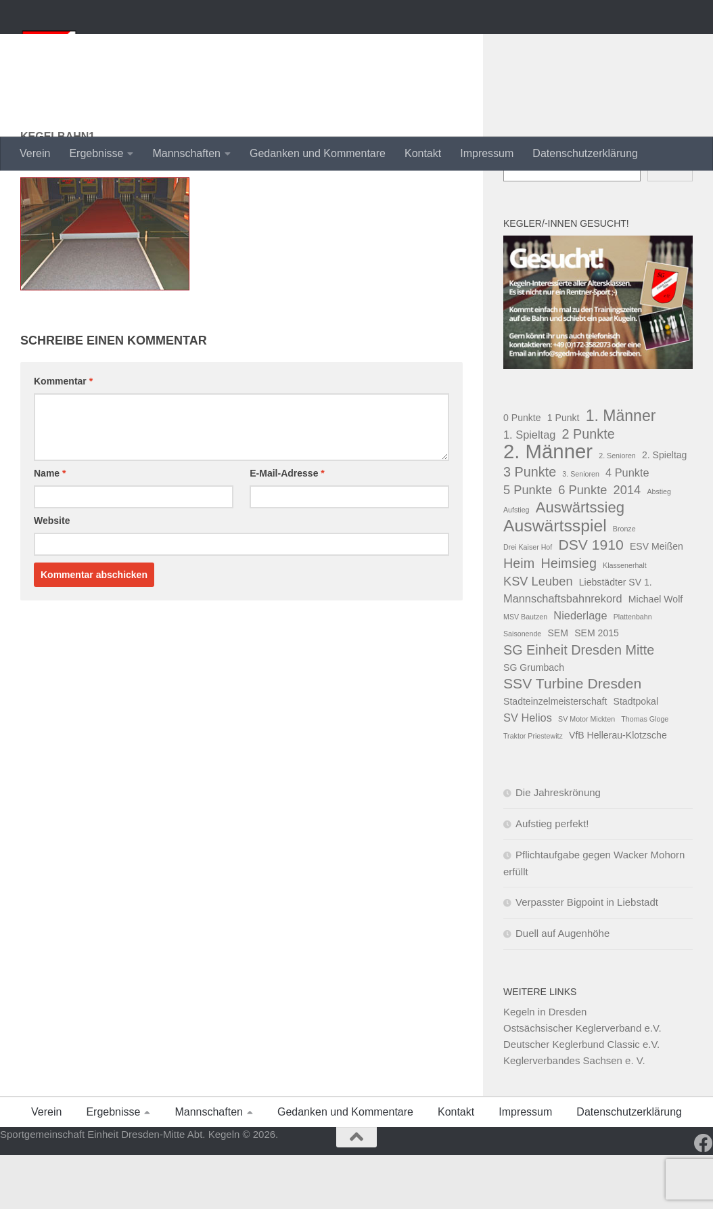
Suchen (520, 198)
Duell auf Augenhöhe (562, 987)
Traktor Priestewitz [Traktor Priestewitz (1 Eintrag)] (533, 790)
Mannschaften (186, 153)
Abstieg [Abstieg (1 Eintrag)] (659, 546)
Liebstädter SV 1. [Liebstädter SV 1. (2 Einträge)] (615, 636)
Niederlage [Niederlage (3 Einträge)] (580, 669)
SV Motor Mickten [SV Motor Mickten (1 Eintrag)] (586, 773)
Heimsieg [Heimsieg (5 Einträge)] (568, 617)
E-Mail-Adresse (287, 527)
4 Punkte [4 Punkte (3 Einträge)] (627, 527)
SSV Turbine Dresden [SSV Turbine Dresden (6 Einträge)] (572, 737)
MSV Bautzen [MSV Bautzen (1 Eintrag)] (525, 671)
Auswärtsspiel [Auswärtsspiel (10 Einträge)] (555, 580)
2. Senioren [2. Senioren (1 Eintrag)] (617, 510)
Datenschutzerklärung (585, 153)
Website (52, 574)
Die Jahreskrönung (558, 846)
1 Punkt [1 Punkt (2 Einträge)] (563, 471)
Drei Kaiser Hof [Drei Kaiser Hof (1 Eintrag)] (527, 601)
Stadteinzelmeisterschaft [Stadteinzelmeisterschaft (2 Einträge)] (555, 755)
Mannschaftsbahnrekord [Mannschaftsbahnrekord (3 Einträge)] (562, 652)
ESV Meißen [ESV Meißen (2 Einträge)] (656, 600)
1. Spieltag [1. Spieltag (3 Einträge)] (529, 489)
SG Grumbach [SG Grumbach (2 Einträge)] (533, 721)
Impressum (486, 153)
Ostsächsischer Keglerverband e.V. (582, 1082)
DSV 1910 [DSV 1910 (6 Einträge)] (590, 599)
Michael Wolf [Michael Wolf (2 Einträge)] (655, 653)
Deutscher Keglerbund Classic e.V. (581, 1098)
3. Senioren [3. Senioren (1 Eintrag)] (580, 528)
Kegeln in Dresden (544, 1066)
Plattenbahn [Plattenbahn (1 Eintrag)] (633, 671)
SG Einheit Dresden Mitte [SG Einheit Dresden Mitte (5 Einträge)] (578, 704)
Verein (35, 153)
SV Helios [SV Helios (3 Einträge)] (527, 772)
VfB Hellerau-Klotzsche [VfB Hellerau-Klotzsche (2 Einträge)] (618, 789)
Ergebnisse (96, 153)
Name (50, 527)
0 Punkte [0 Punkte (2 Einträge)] (522, 471)
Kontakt (423, 153)
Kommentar (63, 435)
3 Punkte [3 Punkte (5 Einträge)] (529, 526)
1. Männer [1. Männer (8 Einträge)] (621, 470)
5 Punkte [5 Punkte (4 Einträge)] (527, 544)
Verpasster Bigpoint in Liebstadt (586, 956)
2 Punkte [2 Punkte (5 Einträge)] (588, 488)
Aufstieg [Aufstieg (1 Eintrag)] (516, 564)
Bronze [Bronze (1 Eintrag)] (624, 583)
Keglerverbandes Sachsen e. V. (574, 1114)
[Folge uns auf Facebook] (703, 1197)
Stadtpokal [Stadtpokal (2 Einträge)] (636, 755)
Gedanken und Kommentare (318, 153)
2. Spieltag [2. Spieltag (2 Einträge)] (664, 509)
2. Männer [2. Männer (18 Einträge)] (548, 506)
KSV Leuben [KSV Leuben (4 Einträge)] (538, 635)
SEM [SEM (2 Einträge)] (557, 687)
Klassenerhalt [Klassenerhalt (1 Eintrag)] (625, 619)
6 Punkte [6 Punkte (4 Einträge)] (582, 544)
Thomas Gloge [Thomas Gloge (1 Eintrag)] (644, 773)
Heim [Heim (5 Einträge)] (518, 617)
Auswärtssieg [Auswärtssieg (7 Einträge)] (580, 562)
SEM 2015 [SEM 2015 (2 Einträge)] (596, 687)
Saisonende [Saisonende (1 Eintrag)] (522, 688)
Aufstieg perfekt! (552, 877)
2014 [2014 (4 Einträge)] (627, 544)
